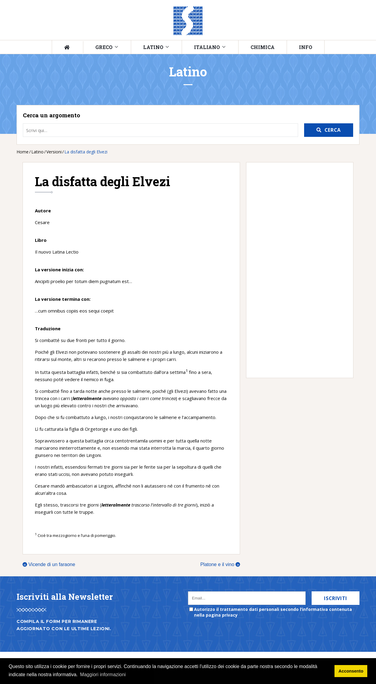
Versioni (54, 152)
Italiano (207, 47)
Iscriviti (335, 598)
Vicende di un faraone (49, 564)
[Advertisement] (297, 270)
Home (23, 152)
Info (305, 47)
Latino (153, 47)
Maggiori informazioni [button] (103, 674)
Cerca (333, 130)
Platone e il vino (220, 564)
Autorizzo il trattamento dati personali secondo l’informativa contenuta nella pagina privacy (273, 612)
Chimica (263, 47)
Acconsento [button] (350, 671)
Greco (103, 47)
